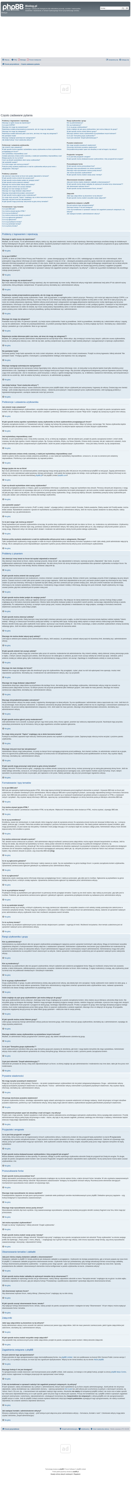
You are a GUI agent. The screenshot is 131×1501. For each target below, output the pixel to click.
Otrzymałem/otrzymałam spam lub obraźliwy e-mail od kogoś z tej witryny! (92, 149)
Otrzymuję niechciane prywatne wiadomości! (82, 147)
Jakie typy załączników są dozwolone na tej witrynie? (85, 196)
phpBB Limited (66, 1357)
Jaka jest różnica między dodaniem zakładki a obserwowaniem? (88, 182)
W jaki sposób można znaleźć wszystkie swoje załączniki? (86, 198)
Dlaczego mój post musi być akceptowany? (16, 199)
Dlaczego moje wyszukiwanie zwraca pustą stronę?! (84, 170)
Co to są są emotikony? (10, 213)
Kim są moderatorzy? (74, 125)
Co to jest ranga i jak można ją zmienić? (15, 164)
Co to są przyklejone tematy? (12, 222)
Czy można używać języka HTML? (13, 211)
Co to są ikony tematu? (10, 226)
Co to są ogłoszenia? (9, 219)
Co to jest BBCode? (9, 209)
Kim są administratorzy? (75, 123)
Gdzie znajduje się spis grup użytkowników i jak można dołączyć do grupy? (92, 129)
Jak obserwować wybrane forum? (78, 186)
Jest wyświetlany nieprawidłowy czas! (14, 153)
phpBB (62, 1469)
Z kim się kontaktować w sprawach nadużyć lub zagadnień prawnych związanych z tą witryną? (95, 210)
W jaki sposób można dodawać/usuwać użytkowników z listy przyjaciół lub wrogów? (95, 159)
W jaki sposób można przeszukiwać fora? (81, 166)
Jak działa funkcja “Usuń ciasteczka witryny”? (17, 140)
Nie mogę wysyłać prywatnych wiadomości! (81, 145)
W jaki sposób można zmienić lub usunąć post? (18, 178)
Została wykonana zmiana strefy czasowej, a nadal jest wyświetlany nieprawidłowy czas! (32, 156)
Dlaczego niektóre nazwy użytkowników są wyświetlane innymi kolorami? (91, 133)
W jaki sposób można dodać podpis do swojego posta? (20, 180)
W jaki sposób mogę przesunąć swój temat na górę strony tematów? (25, 201)
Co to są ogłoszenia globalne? (12, 217)
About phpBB (99, 1359)
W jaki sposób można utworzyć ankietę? (15, 182)
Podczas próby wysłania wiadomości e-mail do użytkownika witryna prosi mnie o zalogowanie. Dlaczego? (29, 167)
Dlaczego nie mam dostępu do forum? (15, 189)
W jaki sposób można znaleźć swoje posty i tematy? (84, 175)
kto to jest (68, 1389)
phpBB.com (62, 475)
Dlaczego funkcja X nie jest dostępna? (80, 207)
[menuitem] (14, 59)
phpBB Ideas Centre (118, 1372)
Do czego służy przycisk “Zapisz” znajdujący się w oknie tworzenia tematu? (27, 197)
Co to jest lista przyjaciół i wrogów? (78, 156)
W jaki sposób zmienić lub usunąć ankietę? (16, 186)
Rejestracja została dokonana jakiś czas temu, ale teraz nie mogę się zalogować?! (30, 133)
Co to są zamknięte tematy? (11, 224)
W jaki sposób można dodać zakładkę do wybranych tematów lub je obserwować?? (95, 184)
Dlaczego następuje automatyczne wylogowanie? (18, 138)
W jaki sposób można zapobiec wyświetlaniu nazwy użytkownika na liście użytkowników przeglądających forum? (31, 150)
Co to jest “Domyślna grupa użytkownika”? (81, 136)
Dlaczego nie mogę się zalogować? (14, 131)
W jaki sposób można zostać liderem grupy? (82, 131)
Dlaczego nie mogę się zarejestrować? (15, 127)
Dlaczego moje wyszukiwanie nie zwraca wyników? (84, 168)
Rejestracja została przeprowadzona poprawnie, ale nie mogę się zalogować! (28, 129)
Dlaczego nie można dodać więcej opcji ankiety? (18, 184)
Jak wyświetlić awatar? (9, 162)
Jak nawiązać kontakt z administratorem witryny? (83, 214)
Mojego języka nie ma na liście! (12, 158)
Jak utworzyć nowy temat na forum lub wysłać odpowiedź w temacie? (25, 176)
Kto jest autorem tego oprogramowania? (80, 205)
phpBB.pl (39, 475)
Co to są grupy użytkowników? (77, 127)
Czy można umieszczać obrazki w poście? (16, 215)
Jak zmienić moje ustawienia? (12, 147)
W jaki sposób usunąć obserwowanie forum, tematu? (84, 188)
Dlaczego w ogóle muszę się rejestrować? (16, 123)
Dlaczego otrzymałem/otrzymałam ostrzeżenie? (18, 193)
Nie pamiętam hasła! (9, 136)
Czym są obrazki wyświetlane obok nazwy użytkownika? (21, 160)
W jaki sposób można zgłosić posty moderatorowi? (19, 195)
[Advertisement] (65, 37)
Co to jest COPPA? (8, 125)
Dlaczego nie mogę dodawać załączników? (16, 191)
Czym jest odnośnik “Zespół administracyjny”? (82, 138)
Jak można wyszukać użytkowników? (79, 172)
